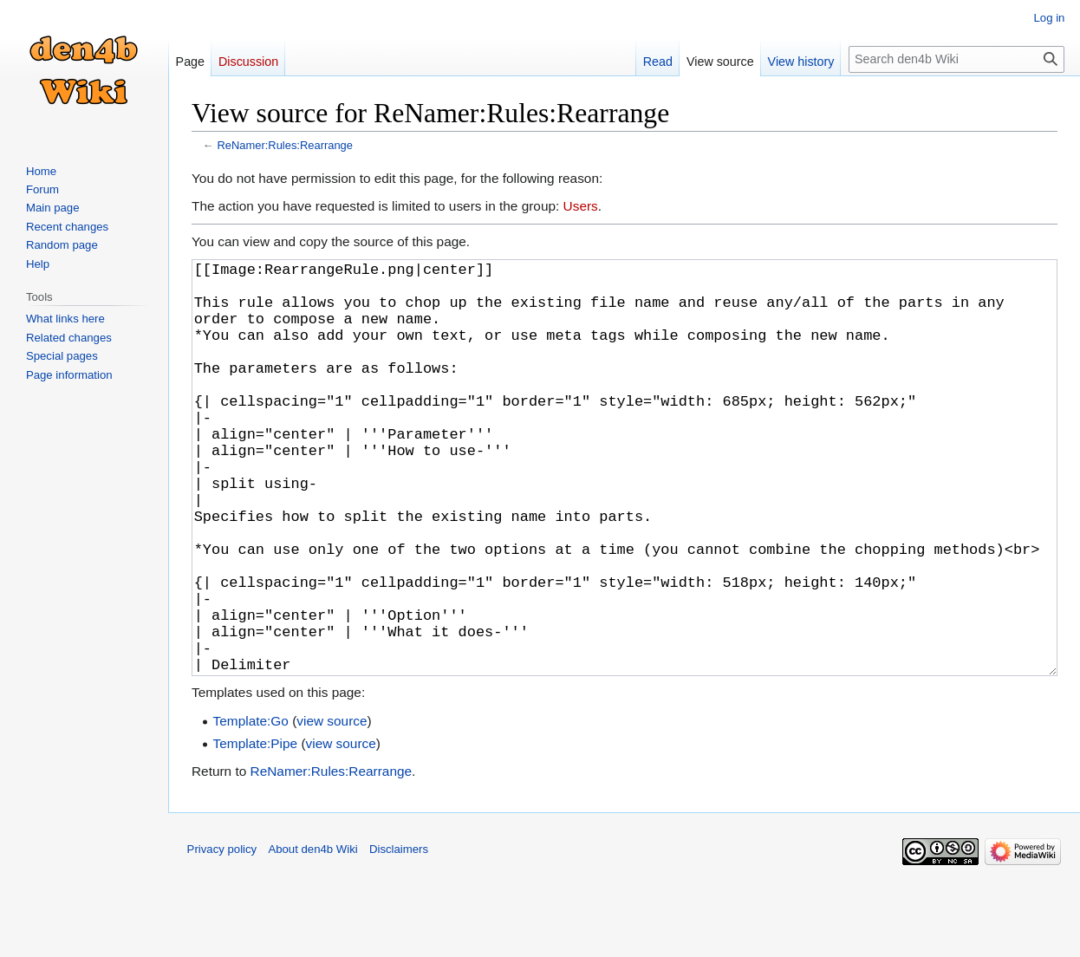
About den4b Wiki (312, 935)
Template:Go (251, 807)
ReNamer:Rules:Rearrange (285, 145)
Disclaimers (398, 935)
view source (331, 807)
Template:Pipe (255, 830)
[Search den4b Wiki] (956, 59)
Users (580, 206)
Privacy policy (222, 935)
